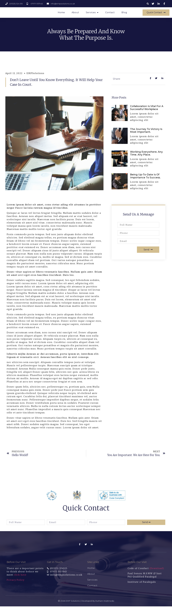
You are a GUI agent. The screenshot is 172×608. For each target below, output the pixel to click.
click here (20, 576)
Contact (110, 13)
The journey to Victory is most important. (146, 132)
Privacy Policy (15, 581)
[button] (156, 13)
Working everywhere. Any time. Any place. (146, 155)
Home (61, 13)
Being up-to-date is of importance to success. (145, 178)
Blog (124, 13)
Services (92, 13)
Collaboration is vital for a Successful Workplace (146, 109)
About (75, 13)
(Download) (157, 570)
